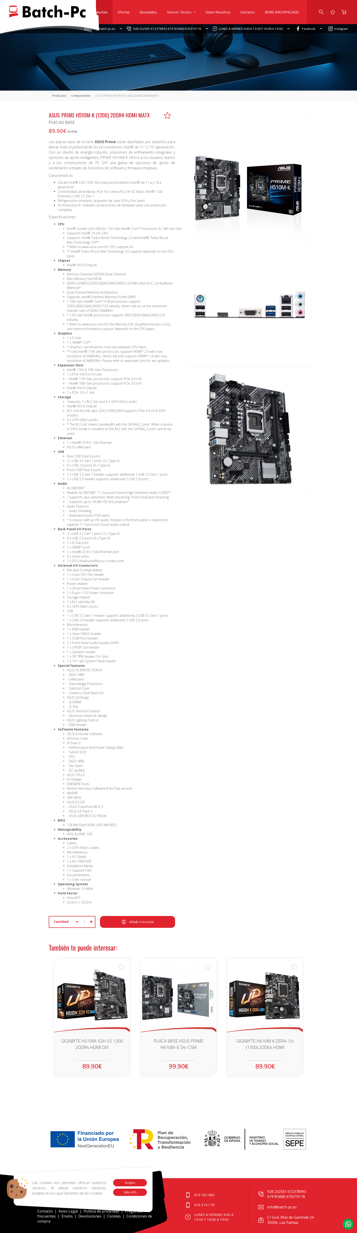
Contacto (247, 12)
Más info (129, 1192)
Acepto (130, 1182)
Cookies (114, 1216)
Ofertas (123, 12)
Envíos (67, 1216)
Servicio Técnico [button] (181, 12)
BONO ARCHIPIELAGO (282, 12)
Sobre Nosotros (218, 12)
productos (59, 96)
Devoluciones (89, 1216)
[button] (348, 1224)
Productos (99, 12)
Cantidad (61, 921)
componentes (80, 96)
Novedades (148, 12)
